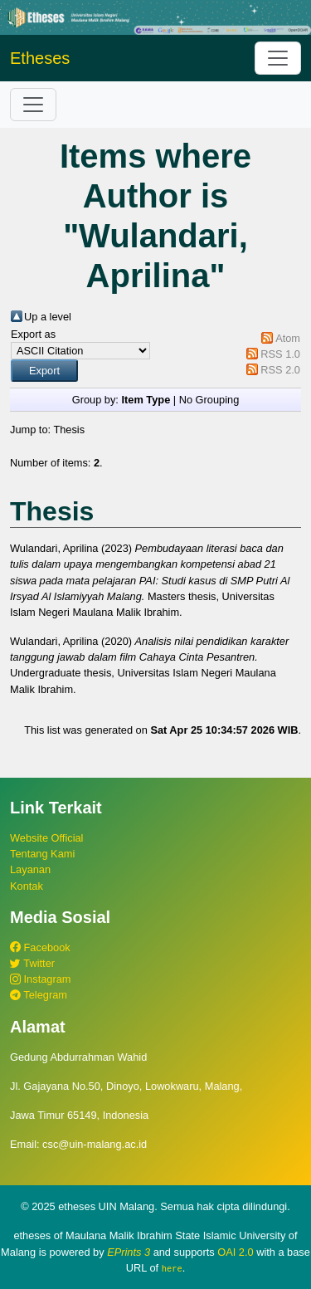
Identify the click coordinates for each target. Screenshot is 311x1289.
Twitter (32, 963)
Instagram (40, 979)
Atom (287, 338)
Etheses (40, 58)
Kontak (26, 886)
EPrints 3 (128, 1252)
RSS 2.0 (280, 370)
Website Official (46, 838)
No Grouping (209, 399)
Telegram (38, 995)
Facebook (40, 947)
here (172, 1268)
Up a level (47, 316)
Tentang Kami (42, 853)
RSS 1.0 (280, 354)
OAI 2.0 (235, 1252)
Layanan (30, 869)
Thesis (69, 429)
